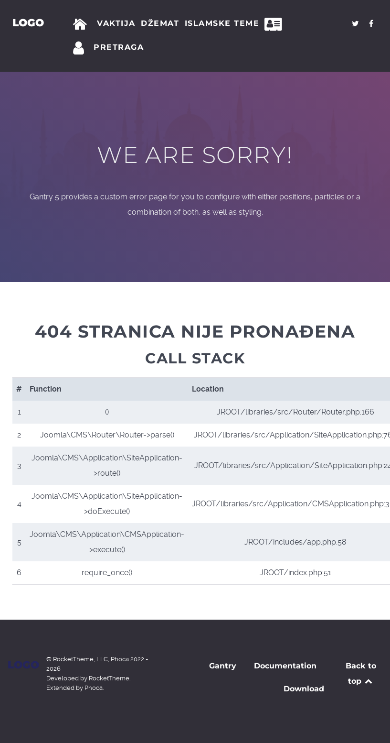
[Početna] (82, 24)
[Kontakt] (275, 24)
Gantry (222, 665)
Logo (27, 22)
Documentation (285, 665)
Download (304, 688)
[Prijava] (80, 48)
